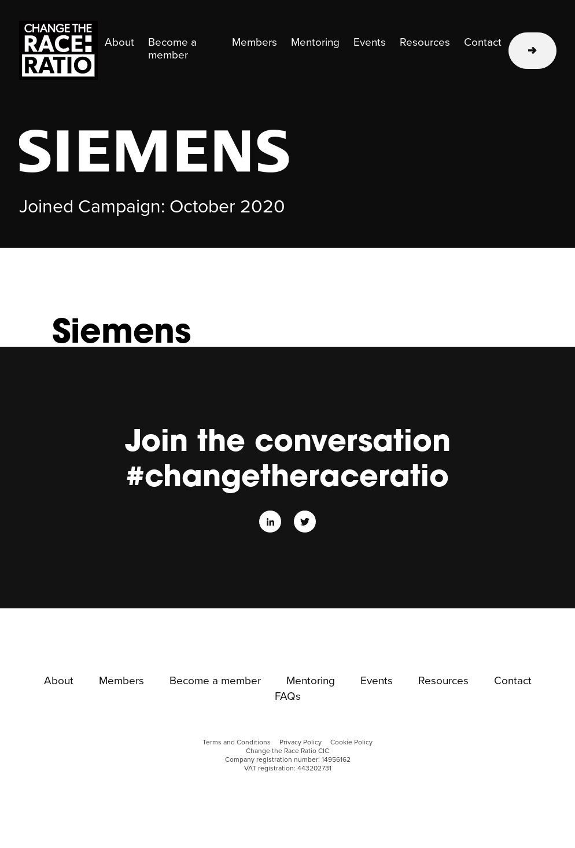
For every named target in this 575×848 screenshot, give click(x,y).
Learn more (532, 50)
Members (254, 42)
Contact (483, 42)
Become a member (172, 49)
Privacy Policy (300, 742)
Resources (425, 42)
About (119, 42)
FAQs (288, 697)
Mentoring (315, 42)
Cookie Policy (351, 742)
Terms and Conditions (236, 742)
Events (369, 42)
